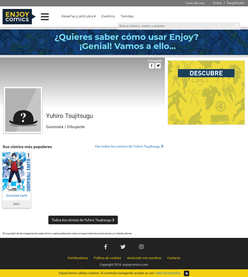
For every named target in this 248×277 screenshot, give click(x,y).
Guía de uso (195, 3)
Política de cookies (107, 258)
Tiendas (127, 16)
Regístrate (235, 3)
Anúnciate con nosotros (144, 258)
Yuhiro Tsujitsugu (69, 115)
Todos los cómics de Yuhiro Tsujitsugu (83, 220)
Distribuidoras (78, 258)
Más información (168, 273)
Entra (217, 3)
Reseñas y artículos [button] (78, 16)
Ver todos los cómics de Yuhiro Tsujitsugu (129, 146)
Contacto (173, 258)
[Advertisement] (206, 162)
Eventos (108, 16)
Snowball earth (16, 195)
